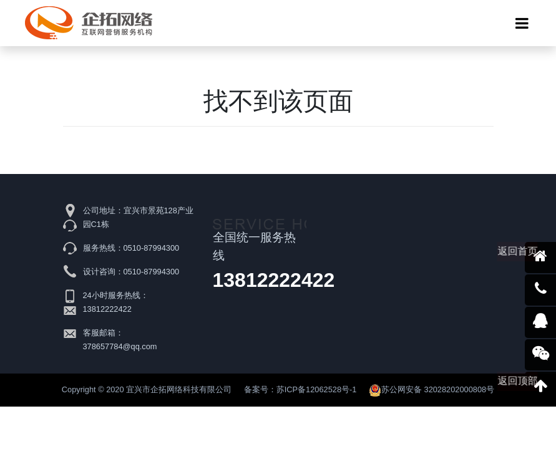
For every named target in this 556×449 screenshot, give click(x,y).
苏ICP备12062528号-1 (316, 389)
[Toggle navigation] (522, 23)
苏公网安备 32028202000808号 (431, 389)
